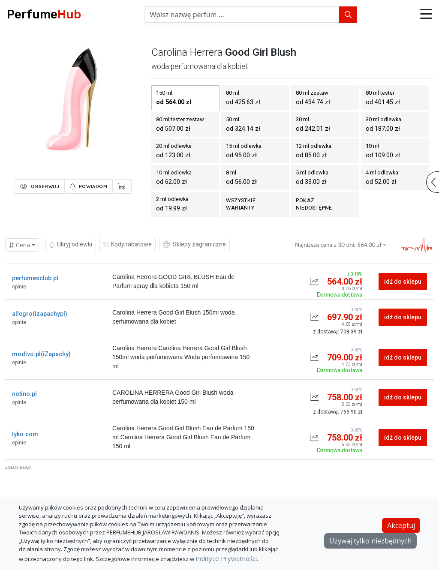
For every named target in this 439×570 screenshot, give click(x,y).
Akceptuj (401, 525)
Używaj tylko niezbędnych (370, 541)
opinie (19, 287)
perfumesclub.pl (35, 278)
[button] (426, 14)
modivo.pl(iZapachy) (41, 354)
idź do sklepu (402, 281)
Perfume (44, 14)
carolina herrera (187, 52)
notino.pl (24, 393)
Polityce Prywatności (226, 558)
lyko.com (25, 434)
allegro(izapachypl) (39, 313)
